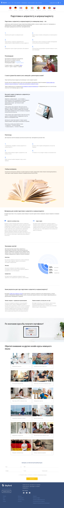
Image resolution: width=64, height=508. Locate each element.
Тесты (12, 2)
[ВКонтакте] (26, 493)
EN (62, 2)
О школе (9, 2)
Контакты (40, 2)
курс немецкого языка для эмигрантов (30, 86)
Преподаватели (24, 2)
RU (60, 2)
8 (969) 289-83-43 (26, 486)
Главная (4, 496)
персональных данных (42, 474)
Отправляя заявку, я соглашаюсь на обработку (33, 474)
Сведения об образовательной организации (41, 503)
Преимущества (21, 497)
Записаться (32, 478)
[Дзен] (29, 493)
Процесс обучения (31, 2)
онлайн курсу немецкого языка (15, 293)
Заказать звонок (6, 491)
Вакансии (20, 496)
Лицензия (35, 496)
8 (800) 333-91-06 (53, 2)
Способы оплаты (21, 499)
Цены (36, 2)
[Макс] (24, 493)
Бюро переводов (17, 2)
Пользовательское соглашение (39, 501)
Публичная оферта (36, 497)
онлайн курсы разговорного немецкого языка (28, 83)
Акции (4, 499)
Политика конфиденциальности (39, 499)
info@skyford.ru (25, 488)
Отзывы (4, 501)
